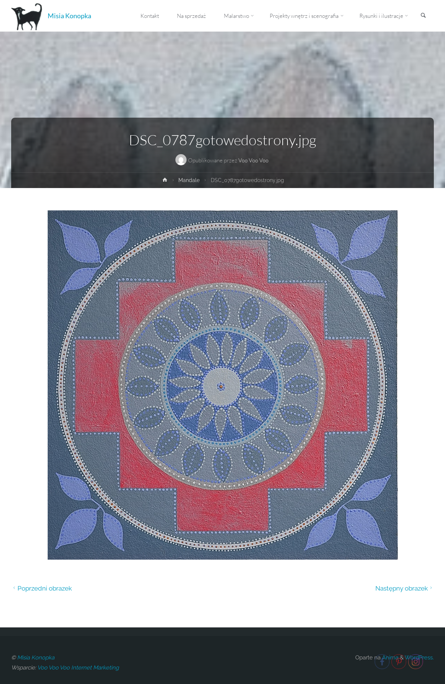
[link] (423, 16)
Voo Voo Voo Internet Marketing (78, 667)
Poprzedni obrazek (41, 588)
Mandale (189, 180)
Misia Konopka (69, 16)
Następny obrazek (404, 588)
